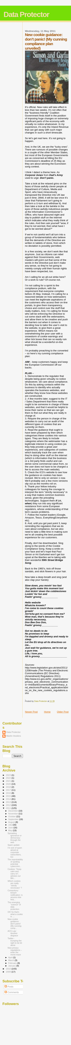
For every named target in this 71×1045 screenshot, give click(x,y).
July (10, 825)
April (10, 957)
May (10, 830)
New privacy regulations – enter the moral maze (15, 951)
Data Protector (26, 14)
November (13, 813)
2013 (8, 802)
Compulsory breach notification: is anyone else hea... (15, 895)
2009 (8, 971)
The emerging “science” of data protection (14, 905)
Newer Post (31, 711)
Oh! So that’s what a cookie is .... (15, 914)
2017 (8, 790)
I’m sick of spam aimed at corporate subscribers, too (15, 852)
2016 (8, 793)
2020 (8, 784)
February (12, 963)
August (12, 822)
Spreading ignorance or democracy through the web (15, 837)
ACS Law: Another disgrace (13, 933)
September (13, 819)
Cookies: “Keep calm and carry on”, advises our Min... (14, 873)
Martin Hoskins (13, 736)
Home (47, 711)
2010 (8, 968)
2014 (8, 799)
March (11, 960)
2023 (8, 775)
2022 (8, 778)
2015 (8, 796)
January (12, 966)
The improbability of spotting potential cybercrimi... (15, 862)
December (13, 811)
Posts (9, 986)
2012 (8, 805)
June (10, 827)
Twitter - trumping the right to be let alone (15, 941)
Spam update (14, 845)
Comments (12, 992)
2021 (8, 781)
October (12, 816)
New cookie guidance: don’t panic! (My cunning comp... (14, 923)
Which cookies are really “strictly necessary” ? (15, 884)
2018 (8, 787)
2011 (8, 808)
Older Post (63, 711)
